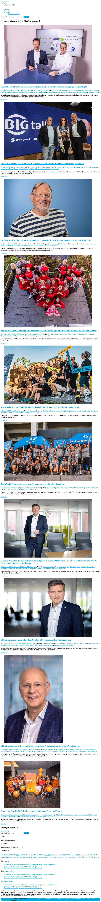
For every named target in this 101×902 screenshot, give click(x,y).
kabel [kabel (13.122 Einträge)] (92, 854)
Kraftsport (34, 92)
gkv (33, 645)
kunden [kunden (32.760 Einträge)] (4, 857)
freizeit (82, 411)
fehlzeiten (15, 92)
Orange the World (26, 816)
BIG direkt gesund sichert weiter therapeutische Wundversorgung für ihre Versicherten (40, 746)
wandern (36, 412)
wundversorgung (92, 751)
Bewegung (54, 244)
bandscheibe (49, 167)
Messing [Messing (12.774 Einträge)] (31, 857)
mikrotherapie (5, 169)
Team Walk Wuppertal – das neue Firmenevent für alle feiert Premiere (32, 484)
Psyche (16, 169)
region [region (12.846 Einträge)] (51, 857)
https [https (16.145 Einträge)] (89, 854)
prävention (61, 92)
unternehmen (25, 412)
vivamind (97, 92)
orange (18, 816)
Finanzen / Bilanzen (48, 643)
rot (44, 335)
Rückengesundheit (28, 169)
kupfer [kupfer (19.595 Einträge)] (9, 857)
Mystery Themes (32, 898)
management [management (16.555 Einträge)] (14, 857)
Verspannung (55, 169)
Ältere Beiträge (5, 831)
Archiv (3, 840)
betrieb (46, 411)
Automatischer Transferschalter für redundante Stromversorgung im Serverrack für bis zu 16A (30, 864)
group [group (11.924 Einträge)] (81, 854)
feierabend (73, 411)
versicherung (71, 645)
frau (66, 334)
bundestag (61, 749)
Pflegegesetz (23, 751)
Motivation (27, 568)
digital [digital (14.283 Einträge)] (61, 854)
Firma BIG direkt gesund (25, 90)
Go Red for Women (84, 334)
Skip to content (5, 1)
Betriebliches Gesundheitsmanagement (70, 90)
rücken (21, 169)
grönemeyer (83, 167)
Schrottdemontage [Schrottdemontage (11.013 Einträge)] (60, 857)
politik (51, 645)
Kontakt (6, 10)
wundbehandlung (82, 751)
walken (31, 412)
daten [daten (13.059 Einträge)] (55, 854)
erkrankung (61, 334)
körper (89, 167)
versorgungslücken (71, 751)
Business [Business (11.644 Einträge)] (37, 854)
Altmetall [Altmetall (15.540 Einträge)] (6, 854)
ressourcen (91, 92)
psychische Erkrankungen (80, 92)
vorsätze (54, 568)
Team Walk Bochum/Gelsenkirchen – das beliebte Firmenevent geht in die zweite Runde (40, 407)
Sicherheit (35, 751)
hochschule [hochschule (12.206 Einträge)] (85, 854)
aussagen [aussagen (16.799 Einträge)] (24, 854)
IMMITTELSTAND (8, 871)
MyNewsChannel (7, 881)
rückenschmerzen (39, 169)
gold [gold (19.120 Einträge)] (78, 854)
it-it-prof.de (5, 861)
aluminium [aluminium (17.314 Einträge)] (12, 854)
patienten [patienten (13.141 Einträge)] (45, 857)
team (2, 489)
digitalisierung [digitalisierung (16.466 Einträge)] (67, 854)
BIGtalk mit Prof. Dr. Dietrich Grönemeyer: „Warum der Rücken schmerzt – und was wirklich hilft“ (46, 240)
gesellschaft (89, 815)
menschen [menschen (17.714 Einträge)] (25, 857)
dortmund (70, 815)
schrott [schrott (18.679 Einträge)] (55, 857)
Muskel (11, 169)
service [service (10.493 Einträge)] (66, 857)
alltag (49, 244)
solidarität (57, 645)
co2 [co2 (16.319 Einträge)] (44, 854)
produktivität (68, 92)
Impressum (7, 12)
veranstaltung (53, 245)
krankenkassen (5, 751)
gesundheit (77, 167)
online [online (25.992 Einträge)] (35, 857)
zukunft (55, 816)
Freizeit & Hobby (35, 411)
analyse (57, 90)
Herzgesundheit (5, 335)
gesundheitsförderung (24, 92)
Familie (67, 411)
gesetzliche (79, 749)
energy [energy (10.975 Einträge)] (73, 854)
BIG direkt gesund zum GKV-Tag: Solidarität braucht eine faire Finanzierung (36, 640)
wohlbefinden (61, 568)
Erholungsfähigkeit (6, 92)
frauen (70, 334)
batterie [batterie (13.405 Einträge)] (29, 854)
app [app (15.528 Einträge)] (20, 854)
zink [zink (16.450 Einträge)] (98, 857)
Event (71, 244)
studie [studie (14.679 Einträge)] (78, 857)
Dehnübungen (69, 167)
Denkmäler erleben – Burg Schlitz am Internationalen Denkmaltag (23, 868)
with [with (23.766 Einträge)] (95, 857)
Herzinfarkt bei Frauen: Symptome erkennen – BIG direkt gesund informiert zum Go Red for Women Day (49, 330)
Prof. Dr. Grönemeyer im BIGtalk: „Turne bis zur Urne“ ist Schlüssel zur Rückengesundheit (42, 163)
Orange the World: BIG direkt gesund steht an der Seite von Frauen (31, 811)
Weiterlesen (4, 99)
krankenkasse (96, 167)
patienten (12, 245)
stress (50, 568)
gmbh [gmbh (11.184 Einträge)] (76, 854)
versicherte (63, 645)
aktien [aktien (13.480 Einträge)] (2, 854)
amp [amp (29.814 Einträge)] (17, 854)
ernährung (84, 567)
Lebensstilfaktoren (52, 92)
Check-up (96, 90)
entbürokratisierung (69, 749)
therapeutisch (42, 751)
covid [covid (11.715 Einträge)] (52, 854)
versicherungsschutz (59, 751)
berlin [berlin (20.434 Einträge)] (33, 854)
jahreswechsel (11, 568)
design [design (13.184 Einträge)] (57, 854)
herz (92, 334)
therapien (46, 245)
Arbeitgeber (61, 643)
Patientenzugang (14, 751)
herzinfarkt (13, 335)
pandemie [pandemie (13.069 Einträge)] (40, 857)
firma (78, 411)
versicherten (50, 751)
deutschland (88, 643)
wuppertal (33, 489)
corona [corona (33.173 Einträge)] (47, 854)
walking (21, 489)
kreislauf (27, 335)
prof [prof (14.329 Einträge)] (48, 857)
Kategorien (4, 847)
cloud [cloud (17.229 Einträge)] (40, 854)
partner (33, 816)
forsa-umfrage (91, 567)
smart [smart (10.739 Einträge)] (69, 857)
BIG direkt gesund (87, 90)
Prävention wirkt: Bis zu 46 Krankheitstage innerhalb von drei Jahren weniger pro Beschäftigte (44, 87)
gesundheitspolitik (12, 645)
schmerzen (48, 169)
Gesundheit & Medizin (43, 90)
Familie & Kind (47, 815)
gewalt (95, 815)
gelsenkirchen (94, 411)
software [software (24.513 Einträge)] (73, 857)
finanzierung (96, 643)
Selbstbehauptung (41, 816)
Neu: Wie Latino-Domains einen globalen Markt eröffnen (20, 866)
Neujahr (33, 568)
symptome (48, 335)
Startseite (6, 9)
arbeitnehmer (69, 643)
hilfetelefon (4, 816)
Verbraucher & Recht (49, 567)
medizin (33, 335)
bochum (62, 411)
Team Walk (7, 489)
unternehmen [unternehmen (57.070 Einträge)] (86, 857)
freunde (87, 411)
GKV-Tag (38, 645)
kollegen (9, 412)
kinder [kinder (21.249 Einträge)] (96, 854)
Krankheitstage (42, 92)
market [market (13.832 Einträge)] (20, 857)
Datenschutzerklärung (14, 14)
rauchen (45, 568)
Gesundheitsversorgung (25, 645)
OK (9, 900)
